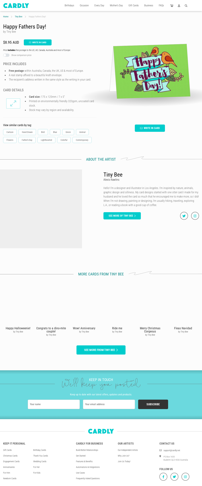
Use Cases (80, 472)
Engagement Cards (11, 461)
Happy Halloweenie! (18, 328)
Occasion (84, 5)
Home (6, 16)
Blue (55, 132)
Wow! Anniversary (84, 328)
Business (148, 5)
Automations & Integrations (88, 467)
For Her (36, 467)
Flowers (9, 140)
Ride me (117, 328)
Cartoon (9, 132)
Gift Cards (134, 5)
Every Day (99, 5)
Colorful (64, 140)
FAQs (161, 5)
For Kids (36, 472)
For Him (6, 472)
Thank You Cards (40, 455)
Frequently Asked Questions (88, 478)
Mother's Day (116, 5)
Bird (43, 132)
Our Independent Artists (128, 450)
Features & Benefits (84, 461)
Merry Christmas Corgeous (150, 329)
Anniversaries (9, 467)
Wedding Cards (39, 461)
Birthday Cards (39, 450)
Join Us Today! (124, 461)
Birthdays (69, 5)
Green (68, 132)
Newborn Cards (9, 478)
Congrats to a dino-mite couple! (51, 329)
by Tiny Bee (18, 331)
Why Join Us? (123, 455)
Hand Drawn (27, 132)
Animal (82, 132)
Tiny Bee (18, 16)
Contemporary (82, 140)
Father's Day (27, 140)
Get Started (80, 455)
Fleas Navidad (183, 328)
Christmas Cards (10, 455)
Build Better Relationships (87, 450)
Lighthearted (46, 140)
